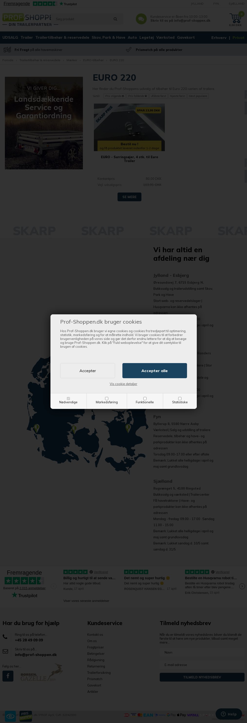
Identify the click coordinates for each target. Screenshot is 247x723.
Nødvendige (68, 402)
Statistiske (180, 402)
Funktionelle (145, 402)
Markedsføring (107, 402)
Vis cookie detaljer (123, 384)
